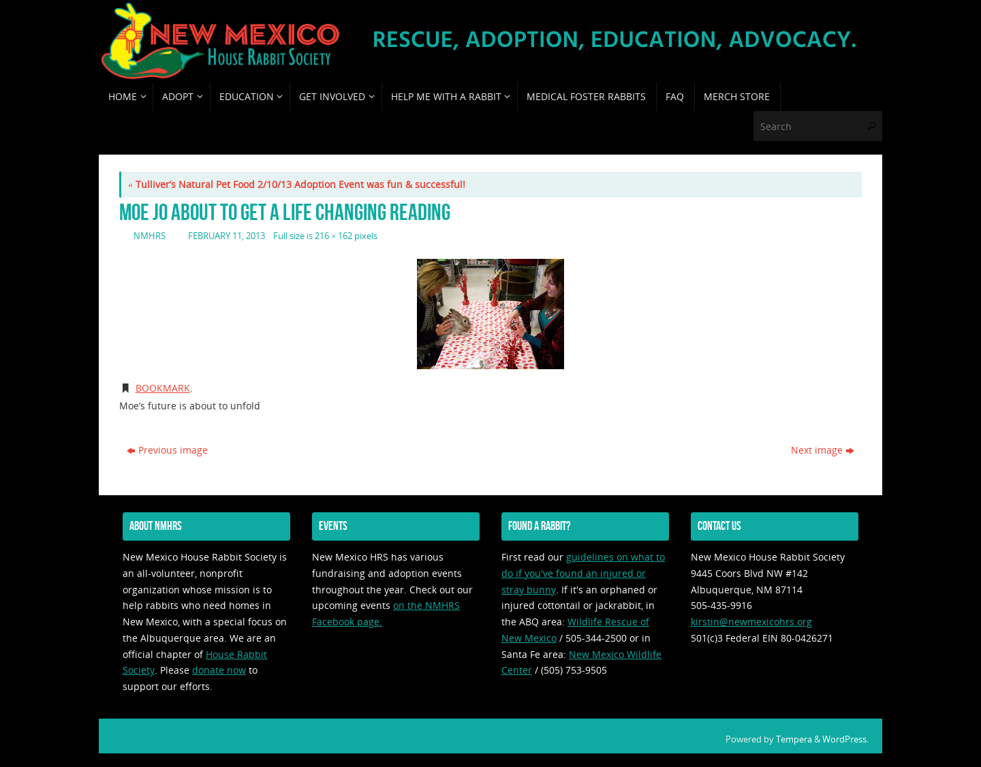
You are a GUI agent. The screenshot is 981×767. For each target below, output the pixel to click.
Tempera (794, 739)
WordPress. (845, 739)
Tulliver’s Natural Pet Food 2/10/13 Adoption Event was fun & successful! (296, 184)
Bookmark (163, 387)
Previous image (167, 449)
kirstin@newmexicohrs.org (751, 621)
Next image (822, 449)
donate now (219, 669)
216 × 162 (333, 236)
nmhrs (150, 236)
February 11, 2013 (226, 236)
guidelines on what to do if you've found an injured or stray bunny (583, 573)
